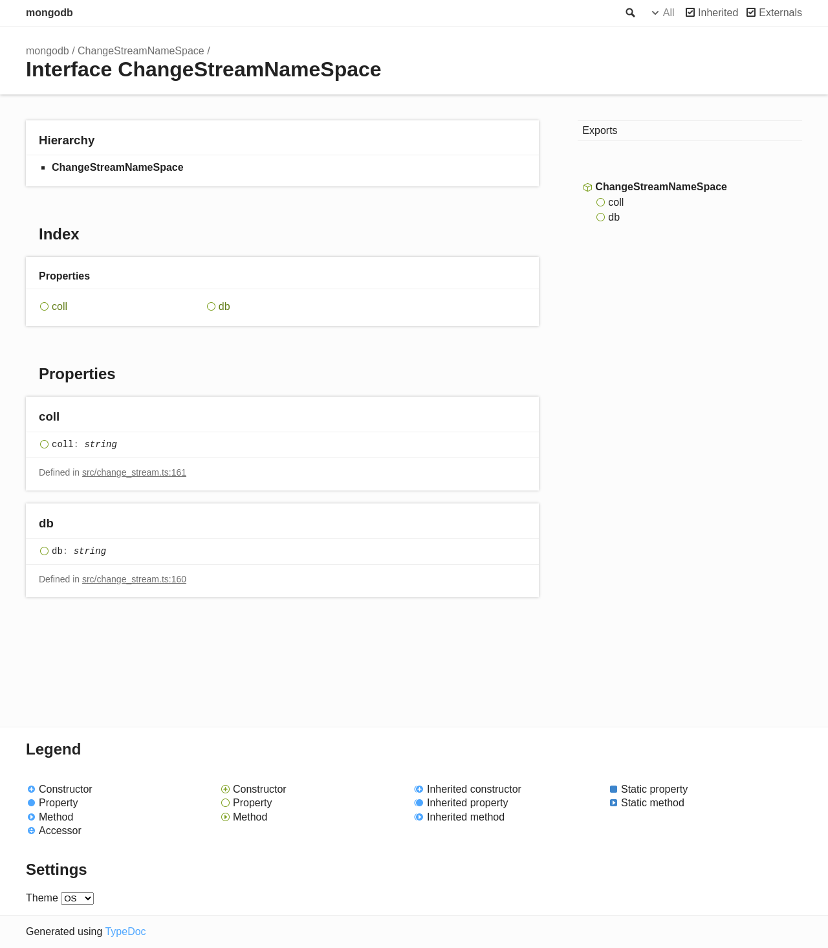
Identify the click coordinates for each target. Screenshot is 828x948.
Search (629, 13)
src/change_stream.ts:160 (134, 579)
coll (59, 306)
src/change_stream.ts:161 (134, 472)
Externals (780, 12)
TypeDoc (125, 931)
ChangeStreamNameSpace (141, 50)
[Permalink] (72, 417)
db (224, 306)
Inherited (718, 12)
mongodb (49, 12)
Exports (599, 130)
